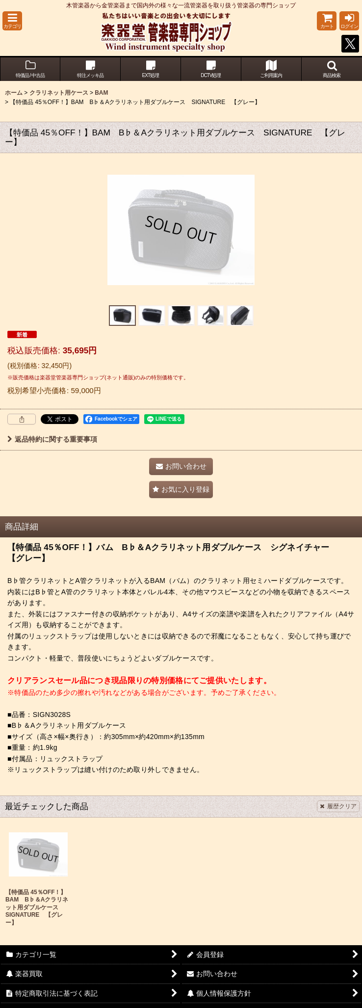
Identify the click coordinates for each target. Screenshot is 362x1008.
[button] (12, 20)
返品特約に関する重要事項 (52, 439)
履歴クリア (338, 806)
